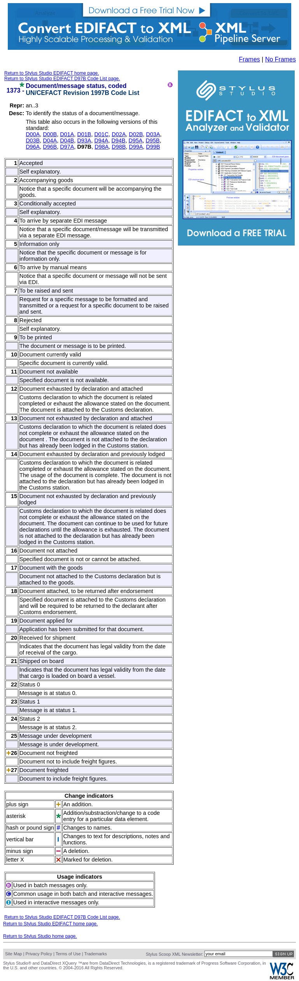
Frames (249, 59)
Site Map (13, 953)
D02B (136, 134)
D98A (102, 147)
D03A (153, 134)
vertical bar (19, 839)
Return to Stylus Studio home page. (40, 936)
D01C (101, 134)
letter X (15, 859)
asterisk (16, 816)
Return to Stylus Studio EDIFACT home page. (51, 73)
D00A (33, 134)
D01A (67, 134)
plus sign (17, 804)
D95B (153, 140)
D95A (135, 140)
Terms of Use (68, 953)
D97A (67, 147)
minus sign (19, 851)
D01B (84, 134)
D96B (50, 147)
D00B (50, 134)
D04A (50, 140)
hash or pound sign (30, 828)
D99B (153, 147)
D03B (33, 140)
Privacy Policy (38, 953)
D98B (119, 147)
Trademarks (95, 953)
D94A (101, 140)
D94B (118, 140)
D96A (33, 147)
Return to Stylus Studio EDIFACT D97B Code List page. (62, 78)
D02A (119, 134)
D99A (136, 147)
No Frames (280, 59)
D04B (67, 140)
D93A (84, 140)
